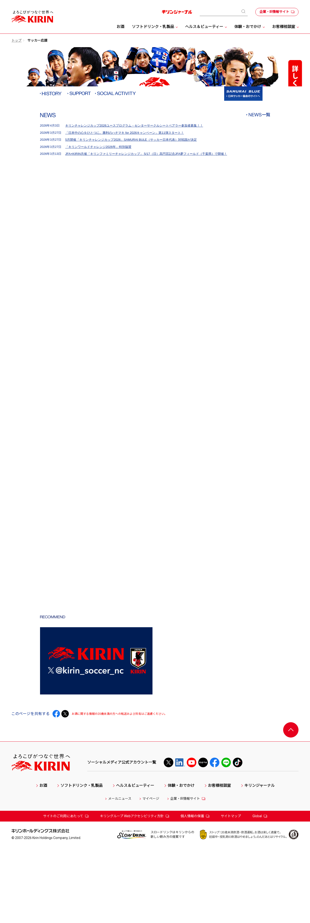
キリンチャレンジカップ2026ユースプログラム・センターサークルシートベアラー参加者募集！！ (134, 206)
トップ (17, 40)
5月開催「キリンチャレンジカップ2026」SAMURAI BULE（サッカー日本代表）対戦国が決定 (131, 220)
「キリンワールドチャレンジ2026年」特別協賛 (98, 227)
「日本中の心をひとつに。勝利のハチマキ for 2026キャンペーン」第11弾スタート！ (124, 213)
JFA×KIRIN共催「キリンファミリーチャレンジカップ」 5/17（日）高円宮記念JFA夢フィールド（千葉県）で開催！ (146, 234)
